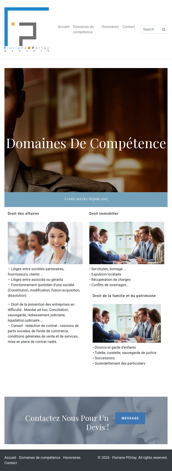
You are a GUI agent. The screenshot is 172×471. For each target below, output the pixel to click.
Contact (128, 27)
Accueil (63, 27)
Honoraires (110, 27)
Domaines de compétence (83, 29)
